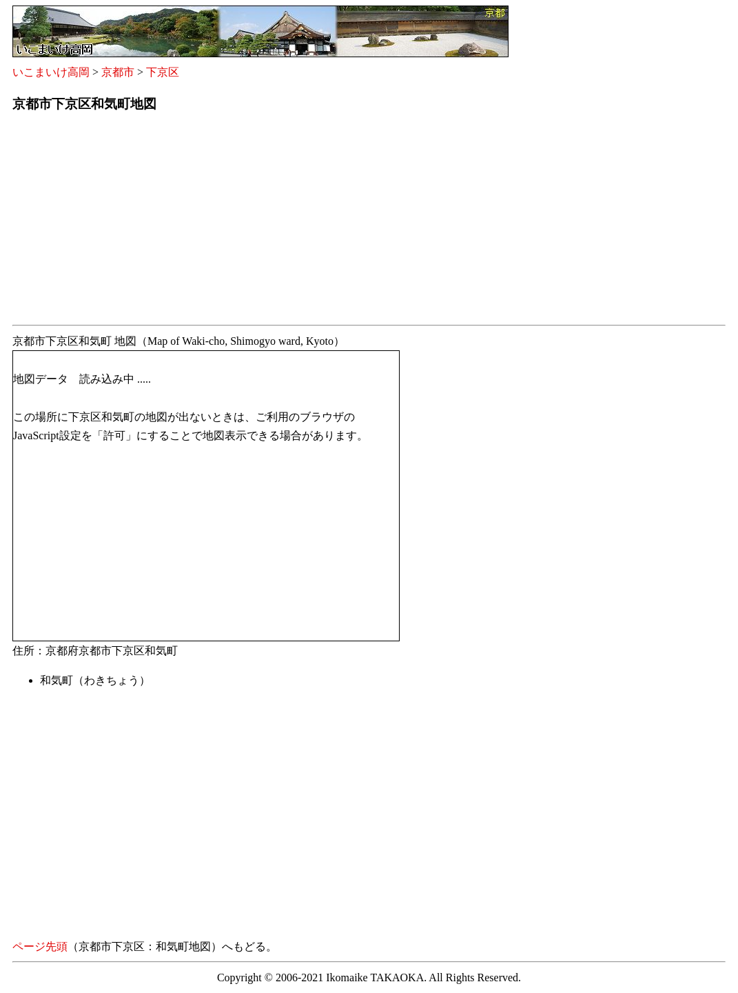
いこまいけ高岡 (51, 72)
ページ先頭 (40, 946)
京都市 (117, 72)
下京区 (162, 72)
